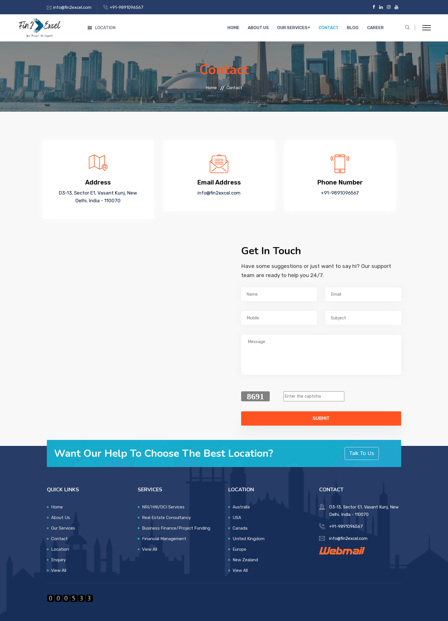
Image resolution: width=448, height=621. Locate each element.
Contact (333, 28)
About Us (265, 28)
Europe (239, 549)
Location (101, 27)
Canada (240, 528)
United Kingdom (249, 538)
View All (58, 570)
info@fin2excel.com (72, 7)
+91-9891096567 (126, 7)
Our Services (298, 28)
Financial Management (164, 538)
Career (376, 28)
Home (242, 28)
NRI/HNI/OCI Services (163, 507)
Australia (241, 507)
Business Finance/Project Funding (176, 528)
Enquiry (58, 559)
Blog (355, 28)
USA (237, 517)
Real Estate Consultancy (166, 517)
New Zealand (245, 559)
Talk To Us (361, 453)
